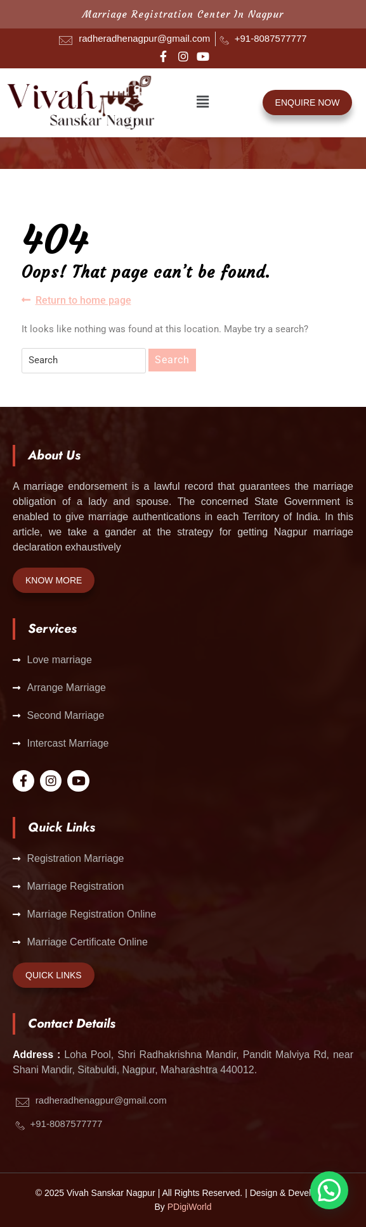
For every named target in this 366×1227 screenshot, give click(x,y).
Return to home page (76, 299)
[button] (202, 102)
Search (172, 360)
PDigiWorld (189, 1207)
